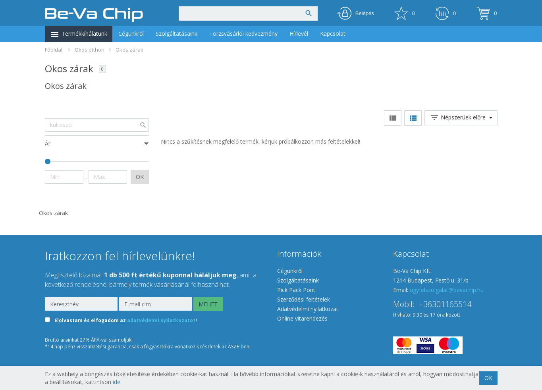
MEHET (208, 304)
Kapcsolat (332, 33)
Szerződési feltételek (303, 299)
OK (140, 177)
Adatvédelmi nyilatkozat (307, 309)
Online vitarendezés (302, 318)
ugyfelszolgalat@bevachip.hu (447, 290)
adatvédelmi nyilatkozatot (161, 320)
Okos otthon (89, 49)
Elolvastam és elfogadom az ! (125, 320)
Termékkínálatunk (78, 34)
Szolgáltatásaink (176, 33)
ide (116, 382)
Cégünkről (131, 33)
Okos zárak (129, 49)
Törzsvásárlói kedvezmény (243, 33)
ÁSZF (233, 346)
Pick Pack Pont (296, 290)
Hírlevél (298, 33)
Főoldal (53, 49)
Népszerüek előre (461, 118)
